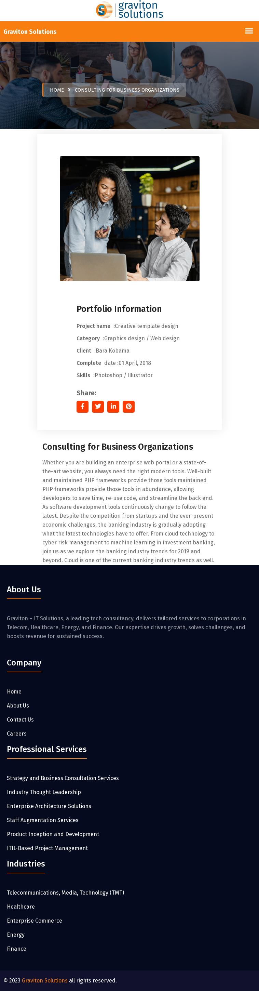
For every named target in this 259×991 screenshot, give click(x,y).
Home (57, 90)
